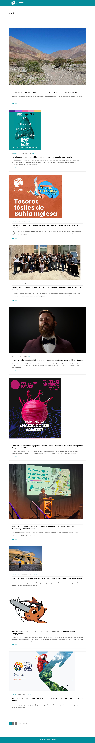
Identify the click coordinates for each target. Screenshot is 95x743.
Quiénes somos (40, 2)
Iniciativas (57, 2)
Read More (14, 103)
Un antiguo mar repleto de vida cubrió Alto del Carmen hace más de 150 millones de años (46, 92)
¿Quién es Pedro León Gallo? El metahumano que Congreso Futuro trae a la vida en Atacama (47, 360)
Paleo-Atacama (49, 2)
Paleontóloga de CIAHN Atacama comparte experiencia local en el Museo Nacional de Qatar (47, 578)
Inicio (34, 2)
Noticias (63, 2)
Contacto (69, 2)
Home (10, 16)
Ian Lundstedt (16, 89)
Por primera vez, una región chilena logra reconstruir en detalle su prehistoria (42, 157)
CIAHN (32, 89)
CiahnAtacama (16, 574)
